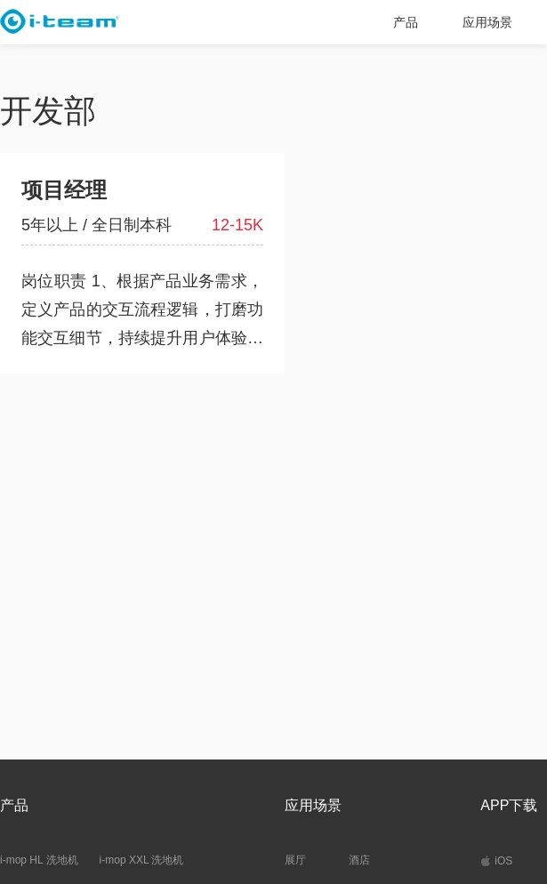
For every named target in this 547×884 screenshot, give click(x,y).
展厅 (295, 860)
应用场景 (487, 22)
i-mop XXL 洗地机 (142, 860)
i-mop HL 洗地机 (39, 860)
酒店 (359, 860)
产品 (405, 22)
